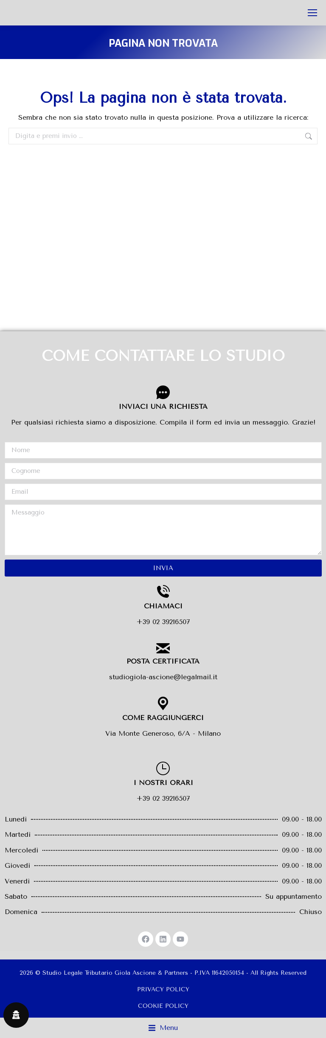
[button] (163, 1028)
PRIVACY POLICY (163, 989)
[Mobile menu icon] (312, 13)
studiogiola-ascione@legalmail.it (163, 677)
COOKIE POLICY (163, 1006)
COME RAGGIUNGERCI (163, 718)
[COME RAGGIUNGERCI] (163, 703)
